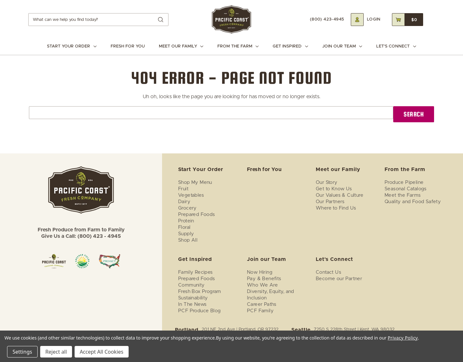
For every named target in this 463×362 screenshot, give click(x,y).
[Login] (366, 19)
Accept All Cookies (101, 351)
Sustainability (193, 298)
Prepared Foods (196, 214)
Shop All (187, 240)
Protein (186, 221)
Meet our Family (181, 46)
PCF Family (260, 310)
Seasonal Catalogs (406, 188)
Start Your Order (71, 46)
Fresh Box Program (199, 291)
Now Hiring (259, 272)
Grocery (187, 208)
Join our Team (342, 46)
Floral (184, 227)
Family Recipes (195, 272)
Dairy (184, 201)
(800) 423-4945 (327, 19)
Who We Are (262, 285)
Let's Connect (396, 46)
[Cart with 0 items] (407, 19)
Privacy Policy (403, 338)
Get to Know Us (334, 188)
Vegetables (191, 195)
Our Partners (330, 201)
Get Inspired (290, 46)
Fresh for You (128, 46)
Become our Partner (339, 278)
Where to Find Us (336, 208)
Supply (186, 233)
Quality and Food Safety (413, 201)
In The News (192, 304)
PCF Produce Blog (199, 310)
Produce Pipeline (404, 182)
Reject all (56, 351)
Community (191, 285)
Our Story (327, 182)
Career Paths (262, 304)
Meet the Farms (403, 195)
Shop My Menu (195, 182)
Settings (22, 351)
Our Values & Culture (339, 195)
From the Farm (238, 46)
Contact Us (328, 272)
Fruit (183, 188)
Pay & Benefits (264, 278)
